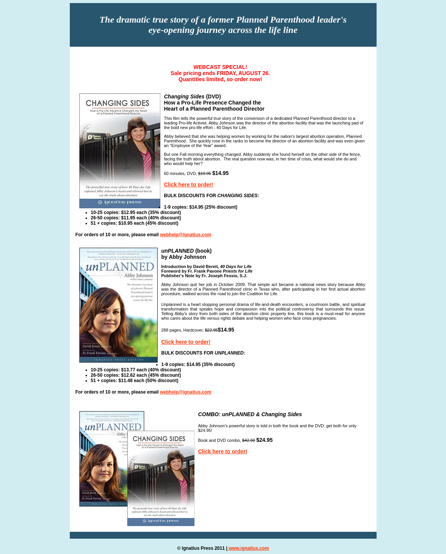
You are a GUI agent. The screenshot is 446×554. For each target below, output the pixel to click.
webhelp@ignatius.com (185, 234)
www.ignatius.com (248, 548)
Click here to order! (188, 184)
